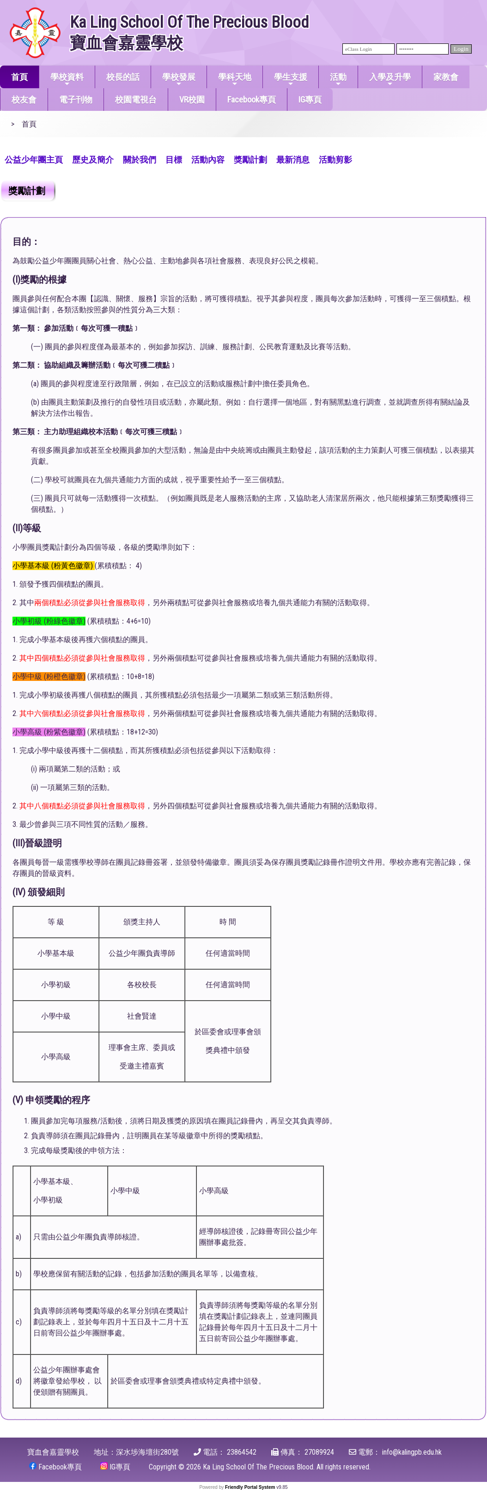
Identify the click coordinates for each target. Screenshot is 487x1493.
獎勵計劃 (250, 159)
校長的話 (123, 77)
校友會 (24, 99)
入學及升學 (390, 79)
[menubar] (178, 158)
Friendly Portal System (250, 1487)
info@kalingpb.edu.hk (412, 1452)
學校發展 (178, 79)
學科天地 (234, 79)
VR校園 (192, 99)
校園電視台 (136, 99)
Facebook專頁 (251, 99)
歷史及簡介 (93, 159)
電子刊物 (75, 99)
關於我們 (139, 159)
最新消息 (293, 159)
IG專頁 (310, 99)
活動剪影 (335, 159)
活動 (338, 79)
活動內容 (208, 159)
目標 (173, 159)
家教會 (445, 77)
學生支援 (290, 79)
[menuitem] (33, 158)
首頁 (19, 77)
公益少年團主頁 (34, 159)
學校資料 (67, 79)
